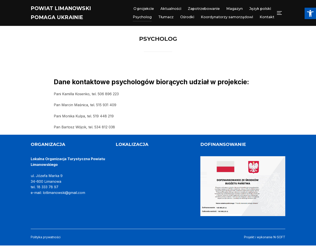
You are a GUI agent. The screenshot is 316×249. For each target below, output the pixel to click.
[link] (310, 13)
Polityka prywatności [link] (46, 240)
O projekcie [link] (143, 10)
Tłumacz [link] (166, 18)
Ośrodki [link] (187, 18)
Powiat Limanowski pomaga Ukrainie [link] (66, 14)
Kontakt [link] (267, 18)
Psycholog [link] (142, 18)
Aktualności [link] (170, 10)
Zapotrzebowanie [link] (204, 10)
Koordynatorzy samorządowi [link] (227, 18)
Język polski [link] (260, 10)
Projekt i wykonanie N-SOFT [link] (264, 240)
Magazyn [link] (234, 10)
